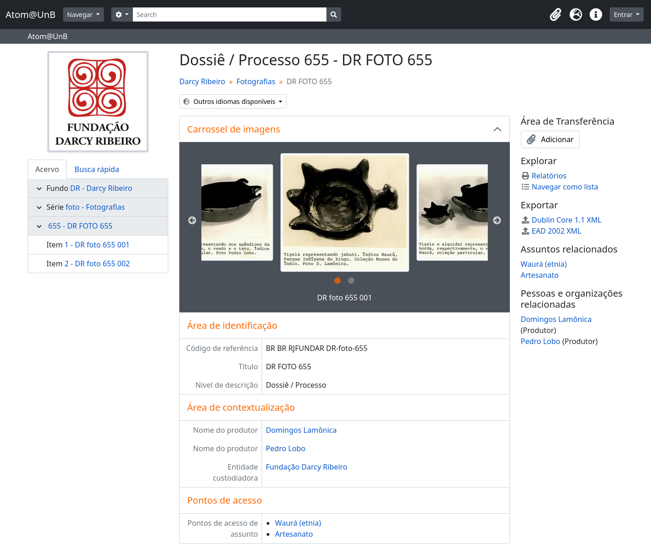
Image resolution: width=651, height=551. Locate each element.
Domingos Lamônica (301, 430)
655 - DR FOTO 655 (80, 226)
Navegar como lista (560, 187)
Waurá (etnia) (298, 523)
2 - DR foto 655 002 (97, 263)
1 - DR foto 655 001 (97, 245)
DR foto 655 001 (344, 298)
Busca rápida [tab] (96, 169)
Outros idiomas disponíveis (230, 101)
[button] (555, 15)
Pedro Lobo (285, 448)
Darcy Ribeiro (202, 81)
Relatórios (544, 176)
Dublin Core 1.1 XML (561, 220)
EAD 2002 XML (551, 231)
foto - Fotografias (95, 207)
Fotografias (255, 81)
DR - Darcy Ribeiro (101, 188)
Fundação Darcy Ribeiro (306, 467)
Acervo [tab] (47, 169)
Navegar (80, 14)
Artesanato (294, 534)
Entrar (624, 14)
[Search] (229, 14)
